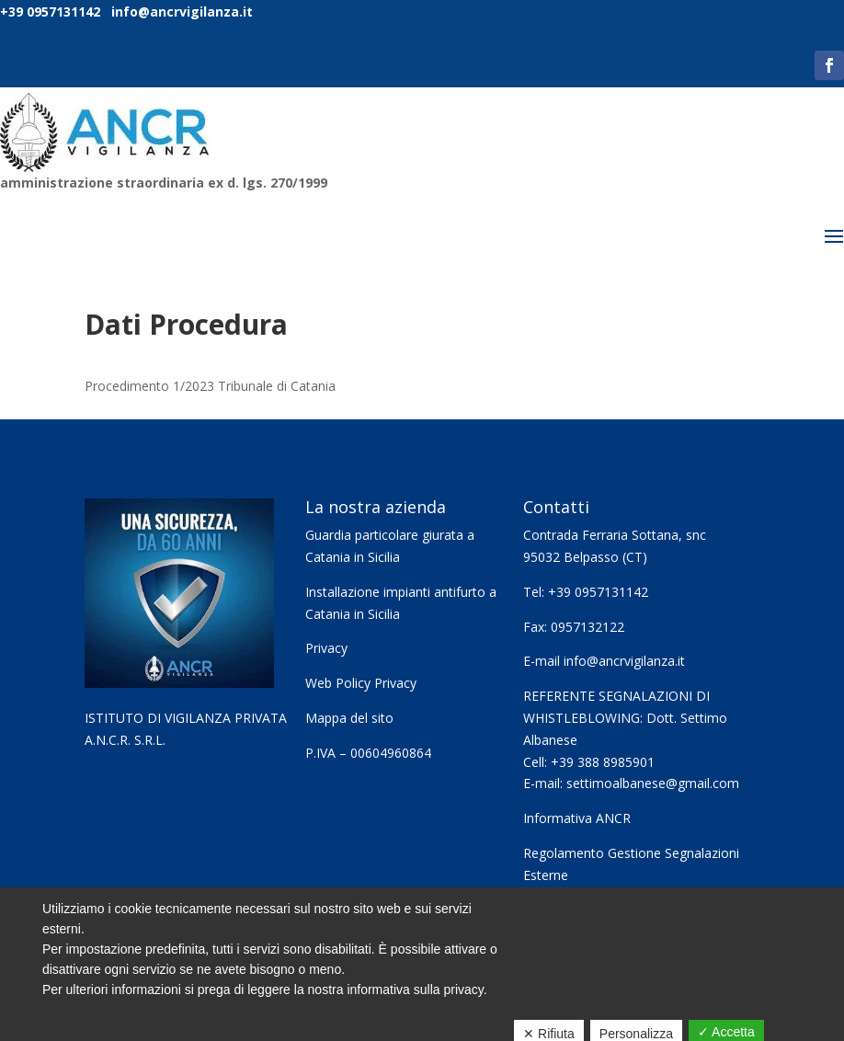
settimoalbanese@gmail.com (652, 783)
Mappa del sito (349, 717)
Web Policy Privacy (360, 683)
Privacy (326, 648)
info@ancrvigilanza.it (180, 11)
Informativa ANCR (577, 818)
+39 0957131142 (50, 11)
